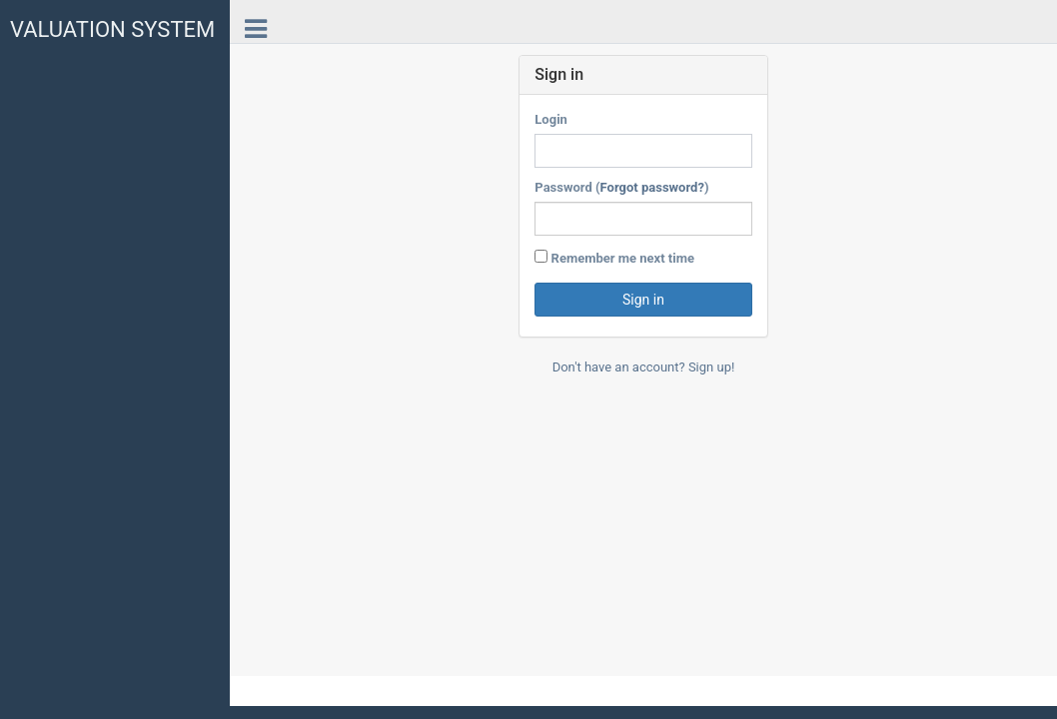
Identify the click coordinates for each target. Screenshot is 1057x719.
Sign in (643, 300)
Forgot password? (652, 187)
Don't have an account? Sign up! (643, 367)
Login (550, 119)
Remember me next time (614, 258)
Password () (621, 187)
